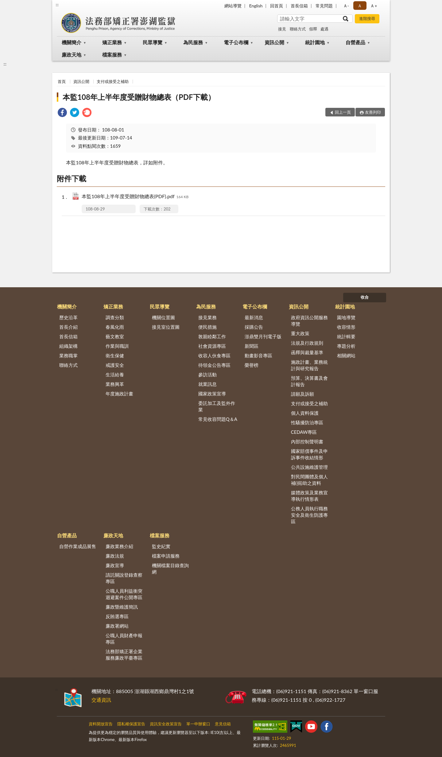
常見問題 (324, 5)
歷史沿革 (68, 317)
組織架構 (68, 346)
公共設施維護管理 (309, 467)
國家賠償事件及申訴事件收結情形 (309, 454)
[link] (62, 113)
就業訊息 (207, 384)
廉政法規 (115, 556)
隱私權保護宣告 (131, 723)
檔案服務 (112, 54)
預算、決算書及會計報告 (309, 381)
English (256, 5)
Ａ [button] (360, 5)
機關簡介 (71, 42)
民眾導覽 (152, 42)
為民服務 (193, 42)
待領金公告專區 (214, 365)
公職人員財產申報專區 (124, 639)
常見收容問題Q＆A (217, 419)
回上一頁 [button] (343, 112)
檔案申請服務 (166, 556)
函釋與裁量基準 (307, 352)
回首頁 (276, 5)
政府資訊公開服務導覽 (309, 321)
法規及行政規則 (307, 343)
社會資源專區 (212, 346)
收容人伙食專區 (214, 355)
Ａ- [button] (346, 5)
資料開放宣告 (101, 723)
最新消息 (254, 317)
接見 (282, 28)
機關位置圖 (163, 317)
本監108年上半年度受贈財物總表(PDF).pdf (135, 196)
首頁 (62, 81)
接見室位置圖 (166, 327)
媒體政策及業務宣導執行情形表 (309, 496)
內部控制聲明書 (307, 441)
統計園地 (315, 42)
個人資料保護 (305, 413)
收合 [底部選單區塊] (365, 297)
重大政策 (300, 333)
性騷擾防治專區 (307, 422)
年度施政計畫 (119, 393)
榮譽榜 (251, 365)
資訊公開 (274, 42)
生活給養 (115, 374)
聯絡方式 (298, 28)
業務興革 (115, 384)
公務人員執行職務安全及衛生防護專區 (309, 515)
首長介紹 (68, 327)
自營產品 (355, 42)
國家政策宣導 (212, 393)
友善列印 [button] (373, 112)
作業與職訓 (117, 346)
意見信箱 (223, 723)
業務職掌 (68, 355)
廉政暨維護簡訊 (122, 607)
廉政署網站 (117, 626)
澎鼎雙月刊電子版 (263, 336)
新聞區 (251, 346)
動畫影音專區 (258, 355)
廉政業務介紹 (119, 546)
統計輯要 (346, 336)
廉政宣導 (115, 565)
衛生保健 (115, 355)
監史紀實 (161, 546)
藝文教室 (115, 336)
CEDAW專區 (304, 432)
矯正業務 (112, 42)
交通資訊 (101, 700)
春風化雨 (115, 327)
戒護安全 (115, 365)
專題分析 (346, 346)
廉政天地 (71, 54)
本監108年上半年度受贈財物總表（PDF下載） (139, 96)
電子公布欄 (236, 42)
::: (57, 4)
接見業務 (207, 317)
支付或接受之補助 (113, 81)
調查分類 (115, 317)
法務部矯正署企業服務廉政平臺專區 (124, 655)
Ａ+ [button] (373, 5)
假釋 (313, 28)
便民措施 (207, 327)
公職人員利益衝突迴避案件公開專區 (124, 594)
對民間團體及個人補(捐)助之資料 (309, 480)
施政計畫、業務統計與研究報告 (309, 365)
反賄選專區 (117, 616)
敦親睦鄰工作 (212, 336)
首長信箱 (299, 5)
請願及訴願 (302, 394)
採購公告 (254, 327)
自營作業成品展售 (77, 546)
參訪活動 (207, 374)
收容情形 (346, 327)
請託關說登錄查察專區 (124, 578)
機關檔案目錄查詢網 (170, 569)
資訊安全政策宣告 (166, 723)
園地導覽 (346, 317)
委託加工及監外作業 (216, 406)
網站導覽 (233, 5)
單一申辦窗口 (198, 723)
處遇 (324, 28)
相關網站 (346, 355)
